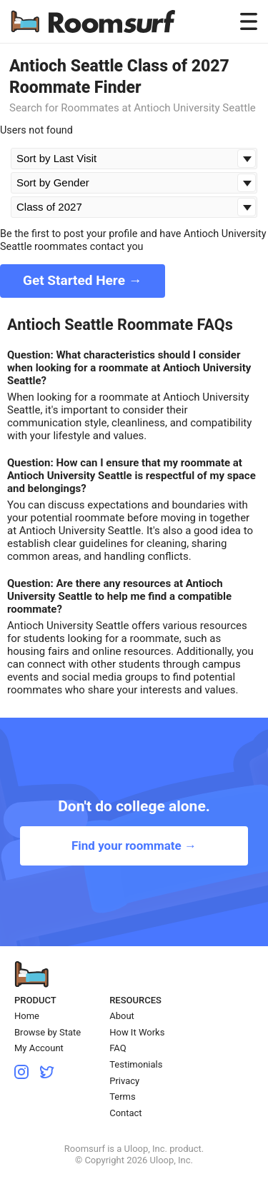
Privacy (124, 1080)
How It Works (136, 1032)
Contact (125, 1113)
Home (26, 1015)
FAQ (117, 1048)
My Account (39, 1048)
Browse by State (47, 1032)
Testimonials (135, 1064)
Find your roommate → (134, 845)
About (121, 1015)
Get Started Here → (82, 280)
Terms (122, 1096)
